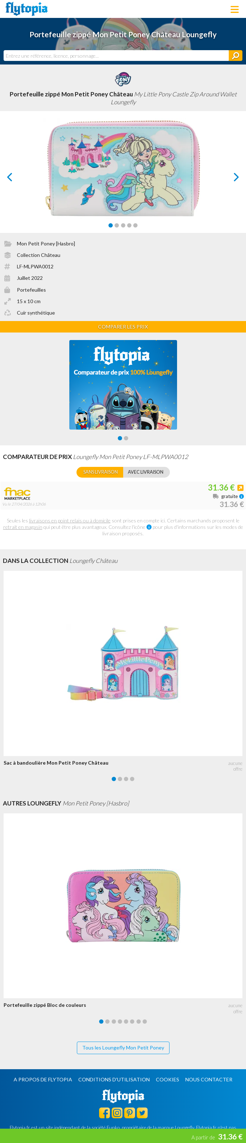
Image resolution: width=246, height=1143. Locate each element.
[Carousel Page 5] (135, 225)
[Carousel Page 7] (138, 1021)
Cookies (167, 1079)
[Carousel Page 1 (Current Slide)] (110, 225)
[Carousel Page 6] (132, 1021)
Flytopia (26, 9)
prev (18, 179)
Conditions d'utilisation (114, 1079)
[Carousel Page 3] (123, 225)
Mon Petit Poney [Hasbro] (46, 243)
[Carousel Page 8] (145, 1021)
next (228, 179)
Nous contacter (208, 1079)
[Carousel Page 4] (129, 225)
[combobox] (116, 55)
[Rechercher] (235, 55)
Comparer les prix (123, 327)
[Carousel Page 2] (117, 225)
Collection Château (38, 255)
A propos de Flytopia (43, 1079)
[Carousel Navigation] (123, 177)
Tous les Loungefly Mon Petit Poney (123, 1047)
